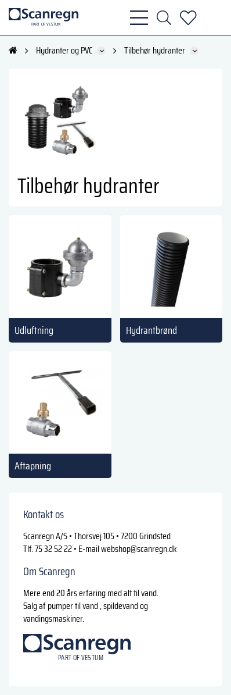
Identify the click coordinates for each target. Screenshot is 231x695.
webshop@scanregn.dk (139, 548)
